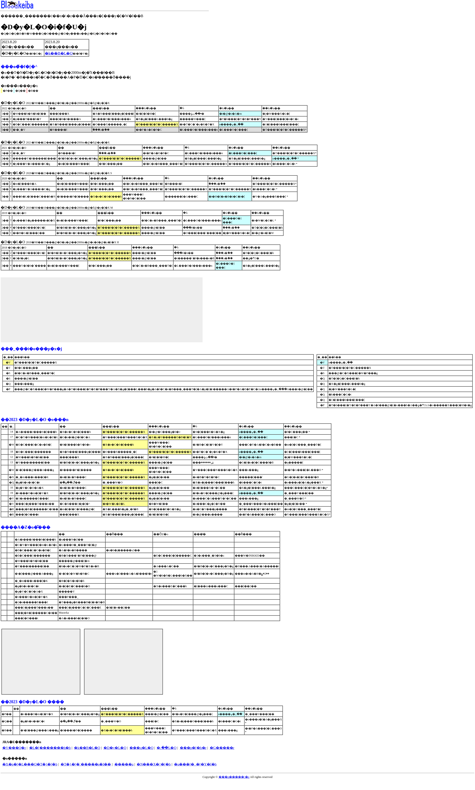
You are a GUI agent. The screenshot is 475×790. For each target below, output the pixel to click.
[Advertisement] (102, 309)
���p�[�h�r (193, 748)
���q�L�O (141, 748)
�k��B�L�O (87, 748)
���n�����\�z (234, 777)
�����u (124, 764)
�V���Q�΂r (14, 748)
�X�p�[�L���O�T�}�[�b (29, 764)
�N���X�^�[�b (154, 764)
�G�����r (222, 748)
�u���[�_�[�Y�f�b (195, 764)
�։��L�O (166, 748)
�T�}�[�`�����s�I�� (86, 764)
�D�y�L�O (114, 748)
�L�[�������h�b (50, 748)
